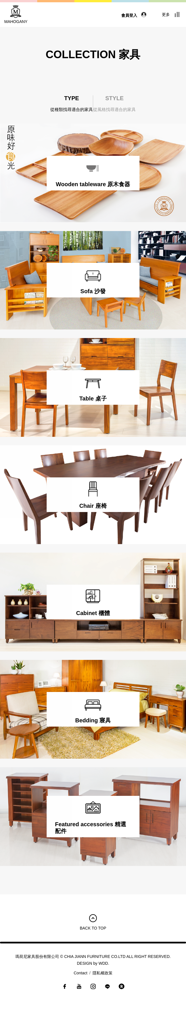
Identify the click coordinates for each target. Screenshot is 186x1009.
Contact (80, 973)
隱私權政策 (102, 973)
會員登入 (135, 15)
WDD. (104, 963)
